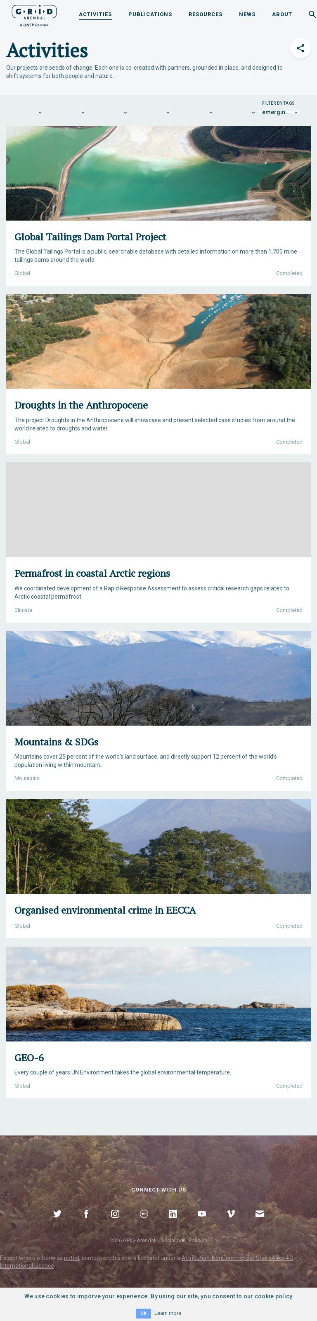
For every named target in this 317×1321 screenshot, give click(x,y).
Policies (198, 1240)
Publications (150, 14)
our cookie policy (268, 1296)
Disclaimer (172, 1240)
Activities (95, 14)
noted (71, 1258)
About (282, 14)
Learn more (167, 1313)
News (247, 14)
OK (143, 1313)
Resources (205, 14)
